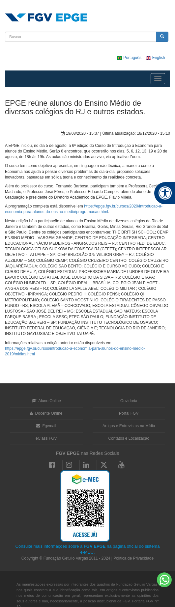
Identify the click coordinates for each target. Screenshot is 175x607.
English (155, 57)
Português (129, 57)
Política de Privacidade (133, 558)
